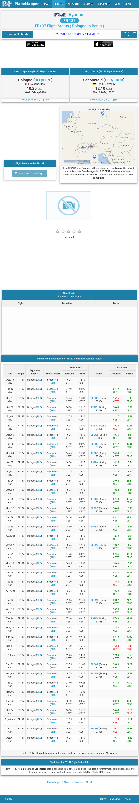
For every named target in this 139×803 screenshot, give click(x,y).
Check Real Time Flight (30, 173)
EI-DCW (95, 508)
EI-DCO (94, 398)
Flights (67, 782)
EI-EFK (94, 618)
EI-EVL (94, 425)
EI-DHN (94, 728)
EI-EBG (94, 453)
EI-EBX (94, 499)
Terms (104, 799)
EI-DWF (95, 435)
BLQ (39, 379)
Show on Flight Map (17, 34)
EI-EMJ (94, 545)
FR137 (89, 782)
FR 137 (69, 20)
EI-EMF (94, 600)
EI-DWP (95, 664)
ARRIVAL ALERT (129, 34)
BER (53, 383)
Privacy (129, 799)
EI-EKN (94, 526)
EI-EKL (94, 407)
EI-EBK (94, 462)
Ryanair (76, 14)
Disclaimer (116, 799)
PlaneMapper (53, 782)
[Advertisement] (69, 57)
